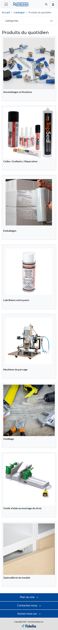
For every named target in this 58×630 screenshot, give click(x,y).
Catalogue (19, 12)
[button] (46, 4)
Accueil (6, 12)
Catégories (11, 20)
